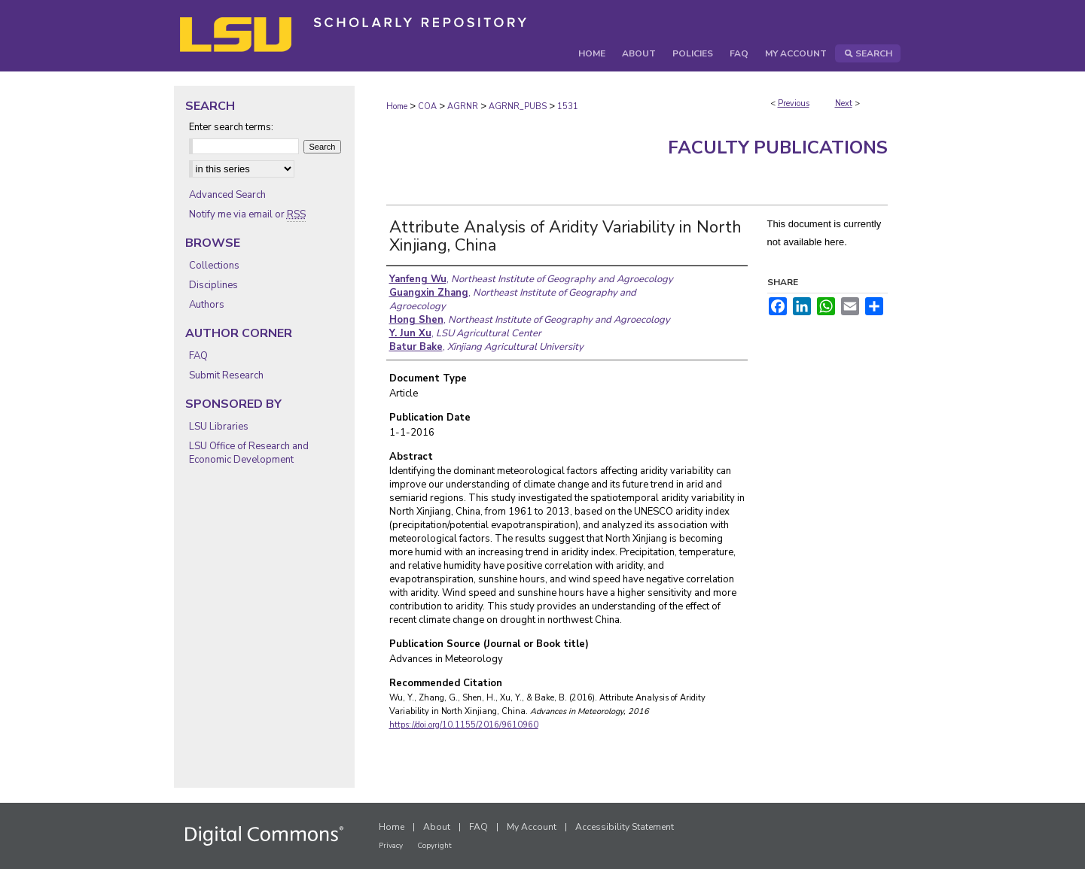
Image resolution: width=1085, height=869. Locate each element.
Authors (206, 304)
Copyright (434, 845)
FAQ (198, 356)
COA (427, 106)
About (436, 827)
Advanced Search (227, 195)
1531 (567, 106)
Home (396, 106)
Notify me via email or (247, 214)
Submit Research (226, 375)
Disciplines (213, 285)
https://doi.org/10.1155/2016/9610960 (463, 725)
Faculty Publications (778, 147)
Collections (214, 265)
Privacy (391, 845)
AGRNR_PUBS (518, 106)
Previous (793, 103)
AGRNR (462, 106)
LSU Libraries (218, 426)
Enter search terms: (231, 127)
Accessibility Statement (624, 827)
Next (843, 103)
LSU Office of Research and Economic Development (249, 452)
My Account (531, 827)
